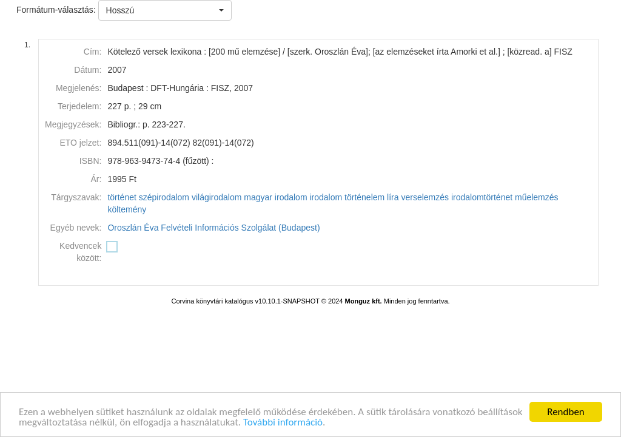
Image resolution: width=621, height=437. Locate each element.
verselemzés (425, 197)
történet (121, 197)
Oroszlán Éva (132, 227)
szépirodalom (164, 197)
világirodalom (216, 197)
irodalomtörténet (481, 197)
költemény (126, 209)
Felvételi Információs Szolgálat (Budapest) (240, 227)
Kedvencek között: (80, 252)
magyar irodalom (275, 197)
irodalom (325, 197)
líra (392, 197)
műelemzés (537, 197)
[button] (165, 10)
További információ (283, 422)
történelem (364, 197)
